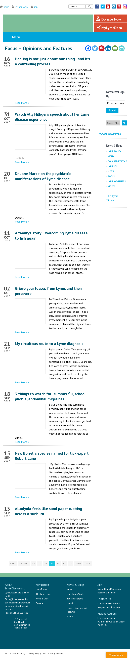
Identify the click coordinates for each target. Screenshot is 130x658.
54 (64, 563)
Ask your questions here (109, 607)
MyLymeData (109, 27)
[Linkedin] (108, 48)
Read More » (22, 102)
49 (33, 563)
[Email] (115, 48)
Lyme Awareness (117, 181)
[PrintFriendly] (122, 48)
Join (36, 7)
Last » (87, 563)
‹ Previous (23, 563)
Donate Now (108, 19)
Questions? (114, 603)
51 (46, 563)
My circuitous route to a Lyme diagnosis (49, 343)
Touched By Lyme (117, 161)
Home (6, 7)
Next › (78, 563)
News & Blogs (43, 598)
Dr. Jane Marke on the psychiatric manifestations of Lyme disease (43, 176)
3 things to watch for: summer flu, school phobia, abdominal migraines (50, 396)
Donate (39, 603)
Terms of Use (47, 653)
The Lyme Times (44, 594)
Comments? (103, 603)
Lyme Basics (41, 589)
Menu (13, 37)
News (111, 171)
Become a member (106, 592)
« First (13, 563)
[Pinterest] (102, 48)
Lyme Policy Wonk (75, 594)
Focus (111, 176)
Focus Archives (110, 133)
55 (70, 563)
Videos (111, 186)
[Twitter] (95, 48)
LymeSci (112, 166)
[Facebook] (88, 48)
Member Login (21, 7)
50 (39, 563)
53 (58, 563)
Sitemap (59, 653)
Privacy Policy (34, 653)
